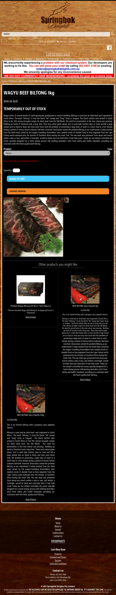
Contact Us (97, 59)
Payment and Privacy (58, 557)
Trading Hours (69, 59)
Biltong (22, 81)
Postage (58, 560)
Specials (28, 59)
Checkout (72, 41)
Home (7, 59)
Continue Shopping (17, 191)
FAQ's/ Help (84, 59)
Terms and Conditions (58, 563)
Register (51, 41)
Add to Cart (17, 178)
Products (17, 59)
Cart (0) (61, 41)
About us (58, 526)
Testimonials (53, 59)
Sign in (42, 41)
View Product (30, 317)
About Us (40, 59)
